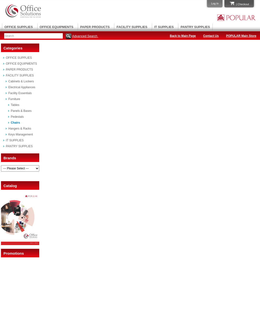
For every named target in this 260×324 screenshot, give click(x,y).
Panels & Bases (21, 111)
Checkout (243, 4)
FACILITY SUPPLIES (132, 27)
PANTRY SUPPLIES (195, 27)
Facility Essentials (20, 93)
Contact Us (211, 36)
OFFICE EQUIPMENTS (56, 27)
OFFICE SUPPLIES (18, 27)
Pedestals (17, 116)
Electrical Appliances (21, 87)
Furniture (14, 99)
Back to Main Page (183, 36)
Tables (15, 105)
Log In (215, 3)
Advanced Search (85, 36)
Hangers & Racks (19, 128)
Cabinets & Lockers (21, 81)
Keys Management (20, 134)
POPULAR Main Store (241, 36)
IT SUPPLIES (164, 27)
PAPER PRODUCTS (95, 27)
